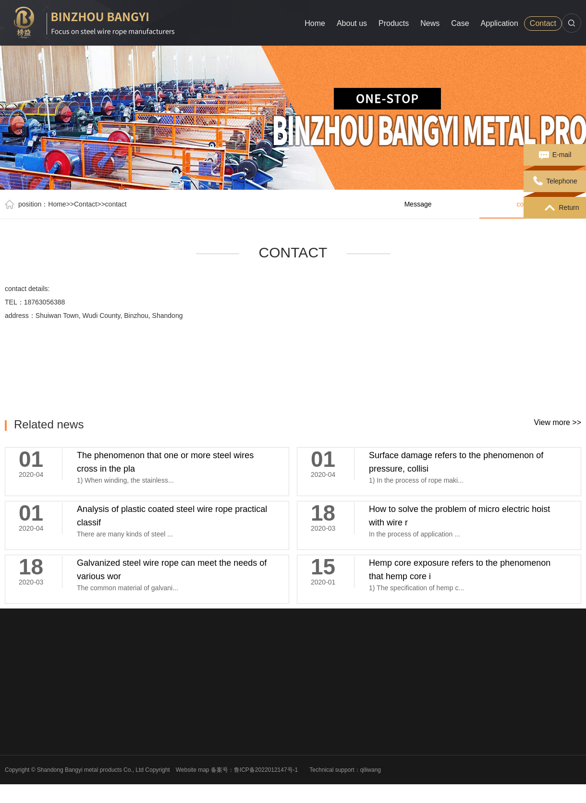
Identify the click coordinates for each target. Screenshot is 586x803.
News (430, 23)
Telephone (554, 181)
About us (352, 23)
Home (315, 23)
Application (499, 23)
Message (418, 204)
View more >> (557, 422)
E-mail (555, 155)
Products (393, 23)
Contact (543, 23)
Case (460, 23)
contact (116, 204)
